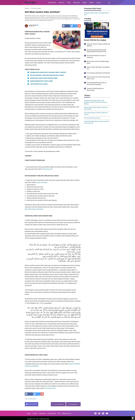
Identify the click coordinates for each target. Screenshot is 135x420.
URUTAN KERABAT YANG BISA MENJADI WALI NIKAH (47, 75)
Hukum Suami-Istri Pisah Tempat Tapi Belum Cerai (98, 78)
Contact (34, 413)
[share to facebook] (66, 25)
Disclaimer (42, 413)
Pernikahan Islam (47, 169)
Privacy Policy (51, 413)
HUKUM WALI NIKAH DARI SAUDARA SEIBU (44, 78)
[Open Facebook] (95, 413)
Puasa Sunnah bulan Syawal (92, 118)
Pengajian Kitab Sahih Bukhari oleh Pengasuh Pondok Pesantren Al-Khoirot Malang (95, 102)
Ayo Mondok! (52, 2)
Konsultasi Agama (32, 398)
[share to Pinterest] (79, 25)
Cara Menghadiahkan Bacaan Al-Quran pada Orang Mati (97, 83)
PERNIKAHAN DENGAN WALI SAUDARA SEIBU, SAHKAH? (48, 72)
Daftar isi (61, 2)
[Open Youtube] (107, 413)
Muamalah (76, 2)
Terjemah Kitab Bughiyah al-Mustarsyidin (95, 89)
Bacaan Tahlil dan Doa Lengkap (95, 40)
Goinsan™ (47, 418)
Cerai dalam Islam (50, 388)
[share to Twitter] (73, 25)
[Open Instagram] (103, 413)
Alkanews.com (66, 413)
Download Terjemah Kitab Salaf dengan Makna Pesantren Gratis (97, 50)
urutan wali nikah (41, 182)
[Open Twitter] (99, 413)
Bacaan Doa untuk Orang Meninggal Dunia (98, 62)
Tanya (69, 2)
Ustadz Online (33, 25)
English (91, 2)
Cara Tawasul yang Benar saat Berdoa (98, 73)
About (29, 413)
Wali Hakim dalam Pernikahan (34, 209)
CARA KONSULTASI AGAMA (39, 84)
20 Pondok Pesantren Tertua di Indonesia (96, 56)
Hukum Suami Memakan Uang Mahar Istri (98, 68)
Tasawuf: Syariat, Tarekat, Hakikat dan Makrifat (98, 45)
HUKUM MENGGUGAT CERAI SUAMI (41, 81)
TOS (59, 413)
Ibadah (84, 2)
